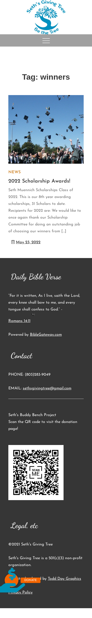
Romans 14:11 (19, 321)
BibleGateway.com (46, 335)
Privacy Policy (20, 592)
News (14, 172)
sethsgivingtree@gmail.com (47, 388)
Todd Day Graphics (64, 579)
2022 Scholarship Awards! (39, 181)
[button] (11, 580)
